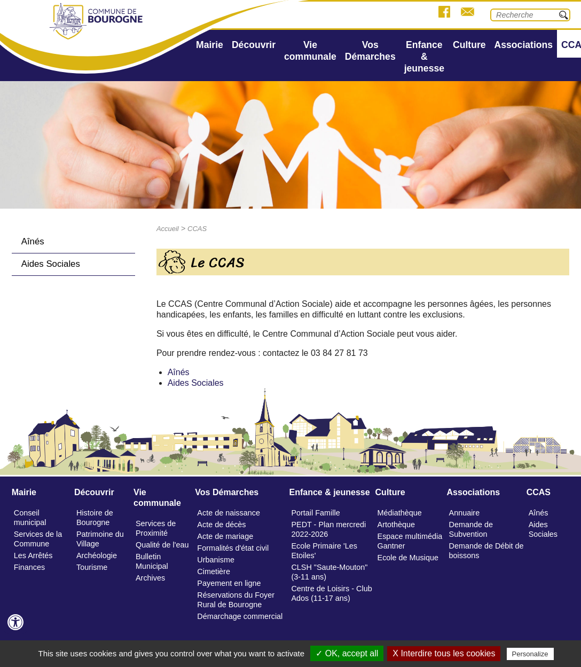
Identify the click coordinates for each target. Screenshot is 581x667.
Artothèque (396, 524)
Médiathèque (400, 513)
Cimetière (213, 571)
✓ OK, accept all (347, 653)
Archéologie (96, 555)
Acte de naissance (228, 513)
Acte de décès (221, 524)
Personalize (530, 654)
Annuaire (464, 513)
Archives (150, 578)
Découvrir (254, 44)
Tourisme (91, 567)
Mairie (209, 44)
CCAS (197, 229)
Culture (469, 44)
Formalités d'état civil (233, 548)
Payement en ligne (229, 583)
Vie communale (310, 50)
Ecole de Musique (408, 557)
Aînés (32, 241)
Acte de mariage (225, 536)
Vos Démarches (370, 50)
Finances (29, 567)
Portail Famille (315, 513)
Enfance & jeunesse (424, 56)
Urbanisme (215, 559)
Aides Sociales (50, 264)
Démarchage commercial (239, 616)
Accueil (167, 229)
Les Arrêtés (33, 555)
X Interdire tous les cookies (443, 653)
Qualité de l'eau (162, 545)
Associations (523, 44)
